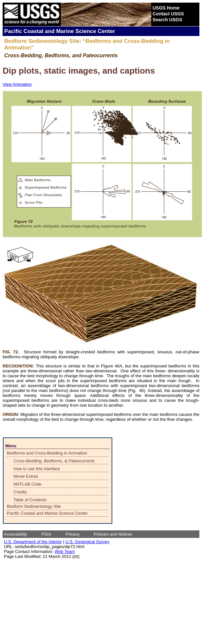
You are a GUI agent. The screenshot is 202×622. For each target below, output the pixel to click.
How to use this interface (36, 468)
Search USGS (167, 19)
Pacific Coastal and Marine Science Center (47, 513)
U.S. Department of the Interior (33, 541)
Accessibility (15, 534)
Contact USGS (168, 13)
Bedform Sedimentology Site (34, 506)
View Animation (17, 84)
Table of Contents (29, 499)
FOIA (46, 534)
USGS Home (166, 7)
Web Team (65, 551)
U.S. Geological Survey (87, 541)
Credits (20, 491)
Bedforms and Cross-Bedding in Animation (47, 453)
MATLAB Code (27, 484)
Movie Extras (25, 476)
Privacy (72, 534)
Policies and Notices (113, 534)
